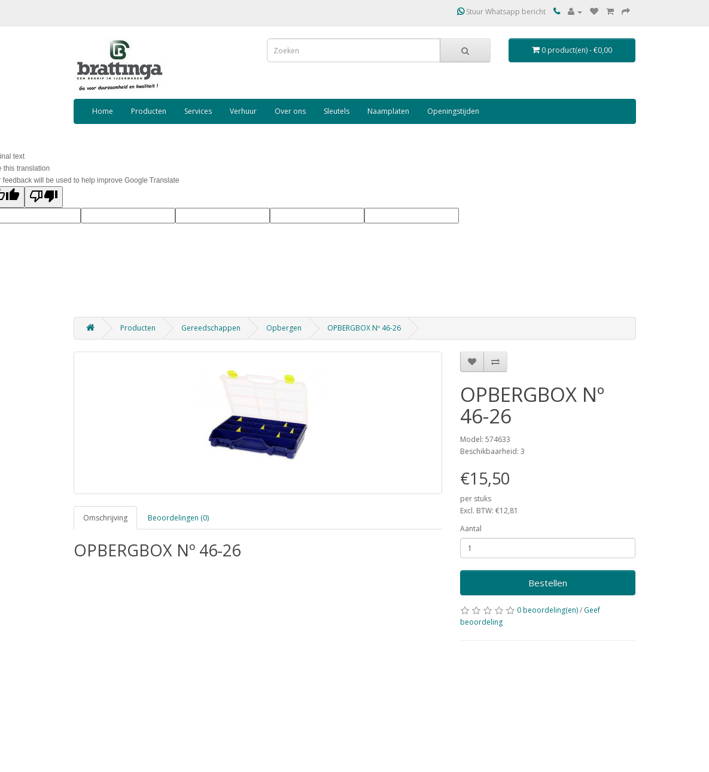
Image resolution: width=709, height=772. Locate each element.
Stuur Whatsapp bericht (501, 12)
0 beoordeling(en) (547, 610)
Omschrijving (105, 518)
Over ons (290, 111)
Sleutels (336, 111)
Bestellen (547, 583)
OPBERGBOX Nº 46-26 (364, 328)
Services (198, 111)
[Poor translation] (44, 197)
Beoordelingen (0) (178, 518)
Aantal (471, 528)
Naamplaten (388, 111)
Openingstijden (453, 111)
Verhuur (243, 111)
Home (102, 111)
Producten (148, 111)
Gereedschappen (211, 328)
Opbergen (284, 328)
